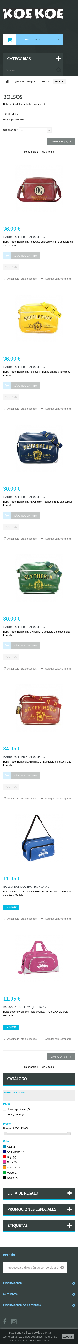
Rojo (11, 1157)
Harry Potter (16, 1114)
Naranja (13, 1167)
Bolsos (45, 81)
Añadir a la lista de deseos (22, 278)
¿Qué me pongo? (25, 81)
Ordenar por (10, 130)
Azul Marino (15, 1152)
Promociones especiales (31, 1209)
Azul (11, 1146)
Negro (12, 1177)
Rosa (12, 1162)
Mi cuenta (10, 1294)
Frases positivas (19, 1109)
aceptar (68, 1336)
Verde (12, 1172)
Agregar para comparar (58, 278)
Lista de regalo (22, 1193)
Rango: (7, 1128)
